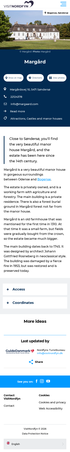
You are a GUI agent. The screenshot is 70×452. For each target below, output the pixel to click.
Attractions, (18, 118)
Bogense (44, 179)
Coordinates (20, 303)
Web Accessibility (51, 408)
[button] (51, 4)
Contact (9, 405)
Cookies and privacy (52, 402)
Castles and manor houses (44, 118)
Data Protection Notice (35, 433)
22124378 (16, 96)
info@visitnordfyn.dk (50, 353)
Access (16, 289)
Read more (17, 111)
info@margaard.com (24, 104)
